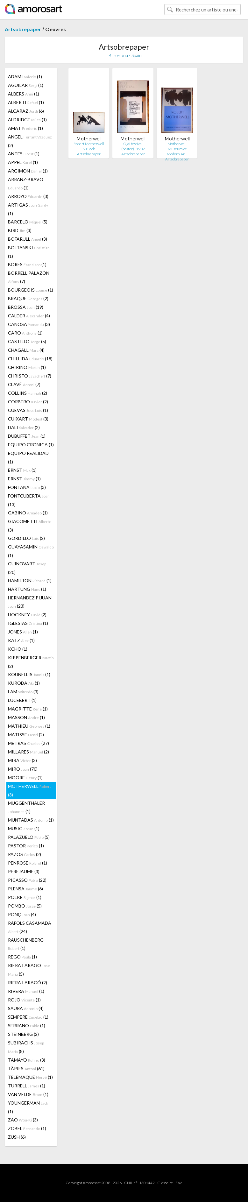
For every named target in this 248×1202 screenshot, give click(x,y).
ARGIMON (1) (28, 170)
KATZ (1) (21, 640)
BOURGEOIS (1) (30, 290)
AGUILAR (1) (25, 85)
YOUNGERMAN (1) (28, 1107)
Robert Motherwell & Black (89, 146)
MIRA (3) (22, 760)
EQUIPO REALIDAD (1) (28, 457)
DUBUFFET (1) (27, 436)
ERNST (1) (22, 470)
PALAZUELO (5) (29, 837)
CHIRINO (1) (27, 367)
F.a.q (178, 1182)
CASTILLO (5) (27, 341)
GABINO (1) (28, 512)
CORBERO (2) (28, 401)
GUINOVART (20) (27, 568)
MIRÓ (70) (23, 769)
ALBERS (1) (23, 93)
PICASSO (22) (27, 880)
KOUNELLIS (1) (29, 674)
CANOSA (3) (29, 324)
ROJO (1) (24, 999)
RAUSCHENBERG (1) (26, 944)
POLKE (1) (24, 897)
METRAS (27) (28, 743)
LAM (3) (23, 691)
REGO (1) (22, 956)
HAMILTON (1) (30, 580)
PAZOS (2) (24, 854)
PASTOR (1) (26, 845)
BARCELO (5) (27, 221)
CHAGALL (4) (26, 350)
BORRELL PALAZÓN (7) (28, 277)
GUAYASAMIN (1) (31, 551)
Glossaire (165, 1182)
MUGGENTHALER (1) (26, 807)
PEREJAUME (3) (23, 871)
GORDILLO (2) (26, 538)
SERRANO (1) (26, 1025)
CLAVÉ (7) (24, 384)
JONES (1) (23, 631)
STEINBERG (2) (23, 1034)
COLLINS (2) (27, 393)
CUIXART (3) (28, 418)
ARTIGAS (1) (28, 209)
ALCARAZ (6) (26, 111)
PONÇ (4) (22, 914)
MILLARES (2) (28, 751)
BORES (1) (27, 264)
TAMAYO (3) (26, 1060)
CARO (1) (25, 333)
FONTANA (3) (27, 487)
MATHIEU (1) (29, 726)
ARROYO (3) (28, 196)
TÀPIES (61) (26, 1068)
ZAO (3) (23, 1119)
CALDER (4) (29, 315)
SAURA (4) (26, 1008)
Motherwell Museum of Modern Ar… (177, 148)
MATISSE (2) (26, 734)
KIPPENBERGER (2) (31, 662)
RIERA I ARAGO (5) (29, 970)
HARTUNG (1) (27, 589)
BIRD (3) (20, 230)
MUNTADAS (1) (31, 820)
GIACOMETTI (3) (29, 526)
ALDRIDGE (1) (27, 119)
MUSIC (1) (23, 828)
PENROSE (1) (27, 863)
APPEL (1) (23, 162)
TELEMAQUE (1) (30, 1077)
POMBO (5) (25, 906)
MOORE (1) (25, 777)
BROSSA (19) (25, 307)
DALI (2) (24, 427)
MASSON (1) (26, 717)
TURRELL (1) (26, 1085)
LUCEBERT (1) (22, 700)
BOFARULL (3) (27, 239)
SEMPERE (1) (28, 1017)
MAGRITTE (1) (28, 708)
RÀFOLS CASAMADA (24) (29, 927)
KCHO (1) (17, 649)
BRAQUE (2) (28, 298)
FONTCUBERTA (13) (29, 500)
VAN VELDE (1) (28, 1094)
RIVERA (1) (26, 991)
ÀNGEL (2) (30, 141)
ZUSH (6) (17, 1137)
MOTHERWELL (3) (29, 790)
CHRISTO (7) (29, 375)
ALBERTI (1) (26, 102)
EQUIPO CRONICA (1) (31, 444)
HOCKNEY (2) (27, 614)
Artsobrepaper (23, 29)
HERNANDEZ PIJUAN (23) (30, 602)
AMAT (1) (25, 128)
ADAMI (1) (25, 76)
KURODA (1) (24, 683)
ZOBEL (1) (27, 1128)
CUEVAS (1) (28, 410)
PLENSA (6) (25, 888)
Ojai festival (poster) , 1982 (133, 146)
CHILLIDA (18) (30, 358)
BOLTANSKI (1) (29, 252)
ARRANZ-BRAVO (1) (25, 183)
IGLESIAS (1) (28, 623)
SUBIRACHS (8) (26, 1047)
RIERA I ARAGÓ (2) (27, 982)
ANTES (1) (23, 153)
